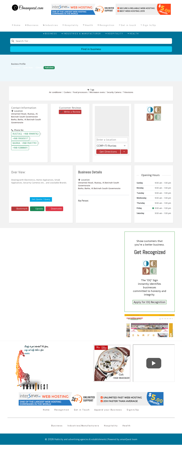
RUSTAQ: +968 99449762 (26, 133)
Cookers (67, 92)
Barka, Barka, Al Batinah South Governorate (99, 188)
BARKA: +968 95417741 (25, 143)
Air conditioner (55, 92)
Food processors (80, 92)
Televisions (128, 92)
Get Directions (108, 151)
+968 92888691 (20, 147)
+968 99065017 (20, 138)
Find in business (91, 49)
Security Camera (114, 92)
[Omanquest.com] (27, 8)
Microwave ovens (97, 92)
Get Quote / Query (41, 199)
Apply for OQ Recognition (149, 302)
